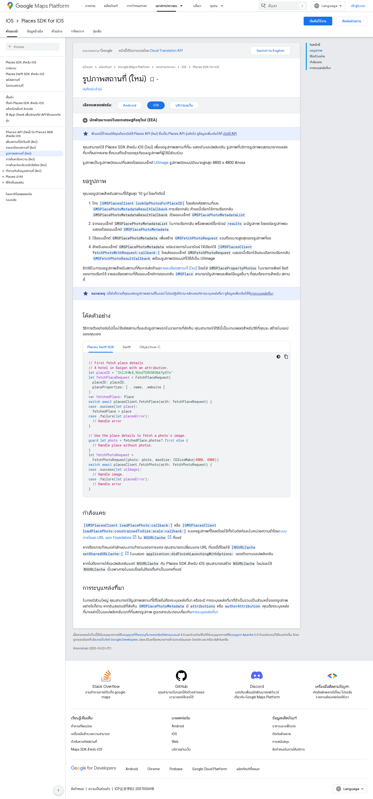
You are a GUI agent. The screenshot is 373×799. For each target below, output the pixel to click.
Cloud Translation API (166, 51)
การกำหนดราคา (137, 6)
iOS (10, 21)
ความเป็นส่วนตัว (99, 789)
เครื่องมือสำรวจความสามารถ (90, 734)
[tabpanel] (186, 425)
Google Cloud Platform (209, 769)
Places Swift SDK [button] (100, 347)
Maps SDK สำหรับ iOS (86, 749)
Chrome (153, 769)
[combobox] (283, 5)
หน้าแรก (88, 67)
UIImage (161, 162)
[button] (31, 171)
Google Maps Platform (134, 67)
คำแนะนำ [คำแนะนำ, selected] (12, 31)
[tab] (100, 347)
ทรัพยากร (77, 31)
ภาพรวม (90, 6)
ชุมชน (214, 6)
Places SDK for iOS (42, 21)
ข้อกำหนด (77, 789)
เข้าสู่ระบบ (358, 6)
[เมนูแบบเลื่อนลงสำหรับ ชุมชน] (223, 6)
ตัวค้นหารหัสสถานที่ (84, 742)
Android (129, 105)
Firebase (176, 769)
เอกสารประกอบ (165, 67)
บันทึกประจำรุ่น (92, 89)
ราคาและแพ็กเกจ (284, 726)
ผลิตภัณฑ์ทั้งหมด (248, 769)
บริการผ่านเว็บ (181, 749)
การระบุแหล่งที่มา (261, 293)
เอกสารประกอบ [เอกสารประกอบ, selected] (166, 6)
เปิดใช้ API (230, 134)
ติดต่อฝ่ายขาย (351, 21)
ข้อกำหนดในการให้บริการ (288, 749)
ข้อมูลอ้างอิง (35, 31)
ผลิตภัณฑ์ (111, 6)
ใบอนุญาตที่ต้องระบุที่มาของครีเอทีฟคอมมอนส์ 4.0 (153, 635)
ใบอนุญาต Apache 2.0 (243, 635)
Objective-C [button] (150, 347)
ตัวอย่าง (57, 31)
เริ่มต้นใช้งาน (317, 21)
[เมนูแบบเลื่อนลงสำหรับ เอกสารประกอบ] (183, 6)
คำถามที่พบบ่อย (81, 726)
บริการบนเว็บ (184, 105)
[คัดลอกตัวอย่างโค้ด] (286, 357)
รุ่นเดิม (97, 31)
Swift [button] (127, 347)
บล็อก (197, 6)
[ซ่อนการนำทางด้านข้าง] (58, 790)
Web (175, 742)
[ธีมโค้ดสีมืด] (278, 357)
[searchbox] (32, 47)
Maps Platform (42, 6)
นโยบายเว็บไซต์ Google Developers (114, 639)
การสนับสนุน (280, 742)
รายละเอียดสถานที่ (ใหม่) (178, 268)
